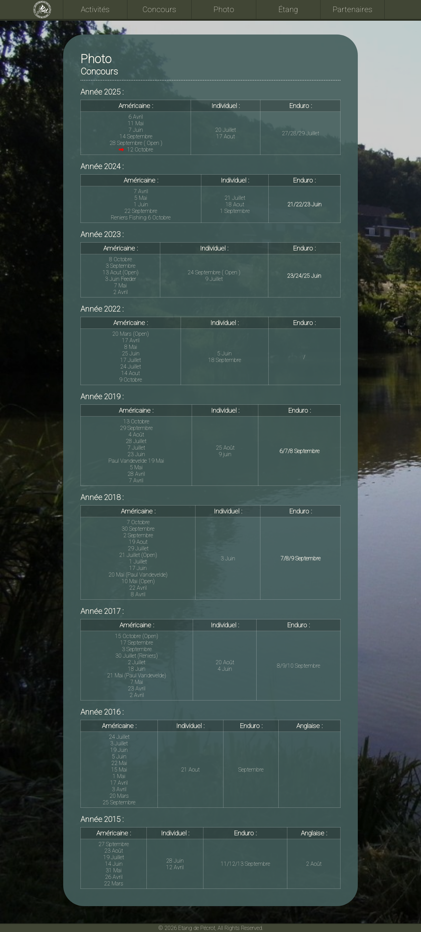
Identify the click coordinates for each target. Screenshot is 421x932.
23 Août (113, 850)
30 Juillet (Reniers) (136, 656)
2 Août (314, 864)
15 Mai (119, 769)
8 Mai (130, 347)
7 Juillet (136, 447)
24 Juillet (130, 366)
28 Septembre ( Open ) (135, 143)
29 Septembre (136, 428)
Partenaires (352, 9)
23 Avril (136, 688)
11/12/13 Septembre (245, 864)
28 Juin (175, 860)
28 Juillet (136, 441)
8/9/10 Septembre (298, 666)
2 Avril (120, 292)
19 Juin (119, 750)
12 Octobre (136, 149)
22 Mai (119, 763)
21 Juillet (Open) (138, 555)
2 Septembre (138, 535)
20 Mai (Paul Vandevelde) (138, 574)
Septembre (251, 769)
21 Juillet (234, 198)
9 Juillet (214, 279)
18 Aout (235, 204)
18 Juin (136, 669)
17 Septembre (136, 642)
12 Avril (175, 867)
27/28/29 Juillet (300, 133)
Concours (159, 9)
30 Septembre (138, 529)
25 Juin (131, 353)
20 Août (225, 662)
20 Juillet (225, 130)
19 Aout (138, 542)
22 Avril (138, 588)
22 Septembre (140, 211)
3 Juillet (119, 743)
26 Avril (114, 877)
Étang (288, 9)
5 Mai (140, 198)
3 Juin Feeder (120, 279)
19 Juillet (113, 857)
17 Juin (138, 568)
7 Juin (135, 130)
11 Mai (136, 123)
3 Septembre (120, 266)
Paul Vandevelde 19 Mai (136, 461)
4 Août (136, 434)
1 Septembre (235, 211)
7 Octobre (138, 522)
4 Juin (225, 669)
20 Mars (119, 796)
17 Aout (225, 136)
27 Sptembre (113, 844)
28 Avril (136, 474)
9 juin (225, 454)
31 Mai (114, 870)
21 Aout (190, 769)
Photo (223, 9)
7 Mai (120, 285)
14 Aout (130, 373)
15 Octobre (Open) (136, 636)
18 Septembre (224, 360)
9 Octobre (130, 379)
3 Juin (228, 558)
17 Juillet (130, 360)
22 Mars (113, 883)
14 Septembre (135, 136)
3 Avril (119, 789)
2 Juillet (136, 662)
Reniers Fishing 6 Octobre (141, 217)
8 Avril (138, 594)
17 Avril (131, 340)
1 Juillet (138, 561)
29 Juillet (138, 548)
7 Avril (141, 191)
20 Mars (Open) (130, 334)
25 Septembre (119, 802)
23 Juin (136, 454)
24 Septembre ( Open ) (214, 272)
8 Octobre (120, 259)
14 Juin (114, 864)
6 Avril (135, 117)
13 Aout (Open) (120, 272)
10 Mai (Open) (138, 581)
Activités (95, 9)
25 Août (225, 447)
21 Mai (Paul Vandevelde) (136, 675)
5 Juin (224, 353)
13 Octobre (136, 421)
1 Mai (119, 776)
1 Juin (141, 204)
